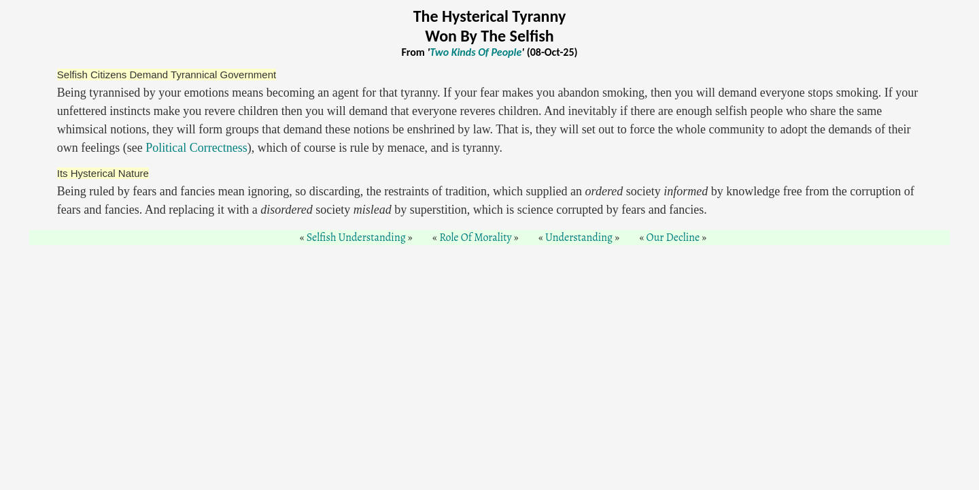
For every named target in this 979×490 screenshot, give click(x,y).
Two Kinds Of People (475, 52)
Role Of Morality (475, 237)
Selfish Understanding (356, 237)
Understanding (579, 237)
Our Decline (673, 237)
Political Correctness (196, 147)
